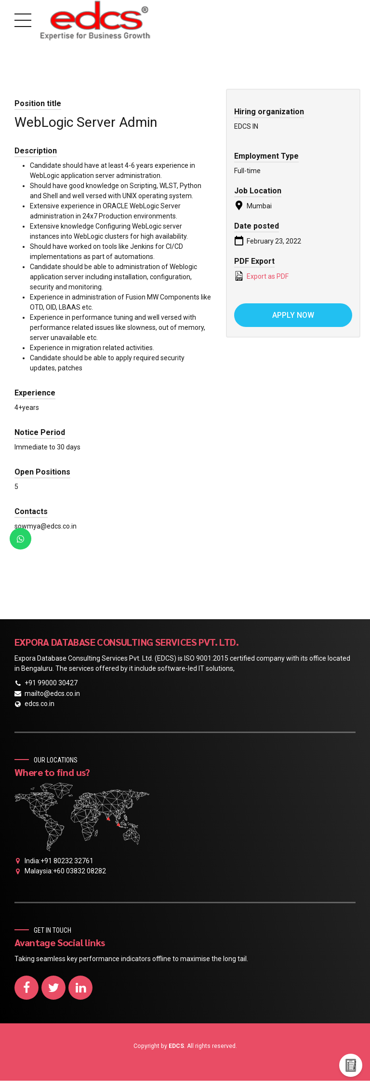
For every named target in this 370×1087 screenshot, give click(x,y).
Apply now (293, 315)
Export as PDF (261, 276)
